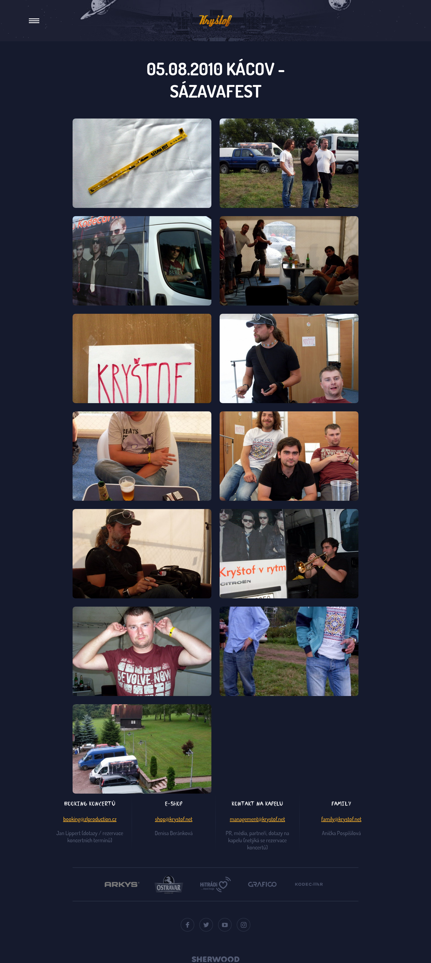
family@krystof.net (341, 818)
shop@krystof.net (173, 818)
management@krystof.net (257, 818)
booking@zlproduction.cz (90, 818)
